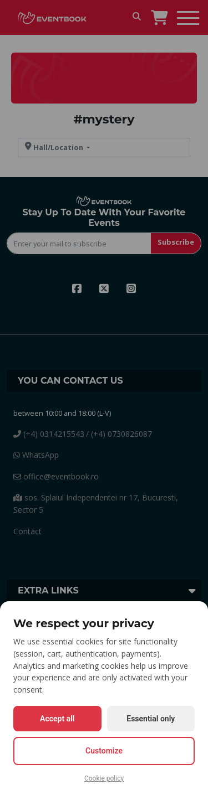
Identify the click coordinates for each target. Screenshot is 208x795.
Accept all (57, 718)
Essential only (150, 718)
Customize (104, 750)
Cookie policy (104, 778)
